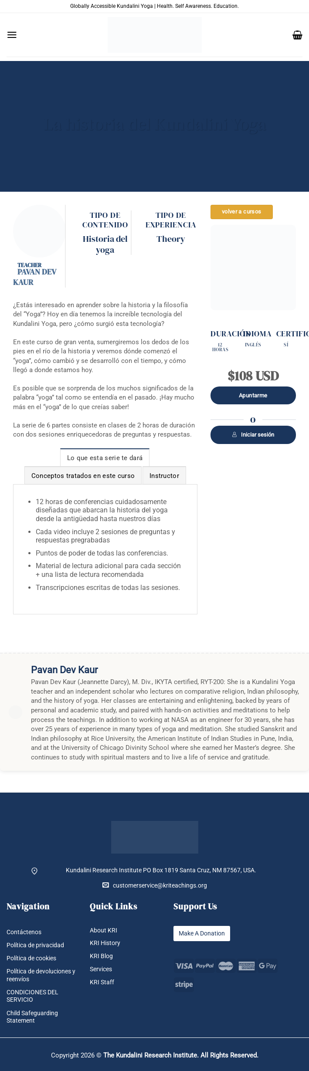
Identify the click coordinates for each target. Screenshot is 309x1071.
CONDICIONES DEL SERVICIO (32, 996)
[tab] (105, 457)
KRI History (105, 943)
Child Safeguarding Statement (32, 1017)
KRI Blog (101, 956)
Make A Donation (202, 933)
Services (101, 969)
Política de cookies (31, 958)
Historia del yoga (105, 244)
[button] (12, 35)
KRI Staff (102, 982)
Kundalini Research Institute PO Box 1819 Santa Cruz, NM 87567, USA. (161, 870)
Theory (170, 239)
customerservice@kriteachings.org (154, 885)
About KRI (103, 930)
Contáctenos (24, 932)
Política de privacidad (35, 945)
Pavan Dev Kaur (34, 277)
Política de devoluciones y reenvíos (41, 975)
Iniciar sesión (253, 434)
